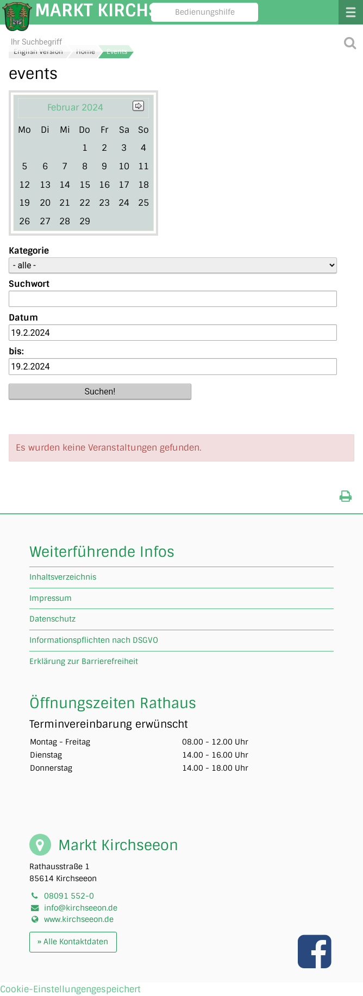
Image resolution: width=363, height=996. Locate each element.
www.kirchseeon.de (79, 919)
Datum (23, 317)
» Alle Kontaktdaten (72, 941)
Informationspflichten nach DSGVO (93, 640)
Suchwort (29, 284)
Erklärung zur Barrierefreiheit (83, 661)
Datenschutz (52, 619)
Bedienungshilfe (205, 12)
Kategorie (29, 250)
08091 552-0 (69, 896)
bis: (16, 351)
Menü (351, 12)
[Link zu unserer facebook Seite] (316, 963)
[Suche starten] (349, 42)
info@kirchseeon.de (80, 908)
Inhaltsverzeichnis (62, 577)
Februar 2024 (75, 107)
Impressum (50, 598)
